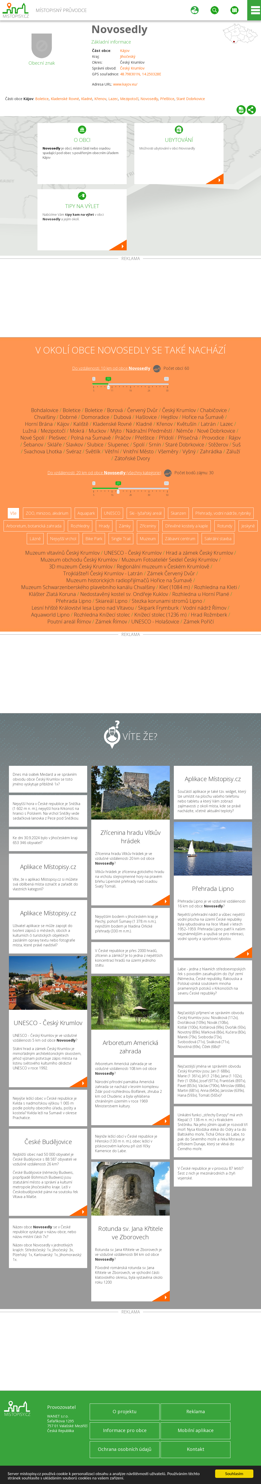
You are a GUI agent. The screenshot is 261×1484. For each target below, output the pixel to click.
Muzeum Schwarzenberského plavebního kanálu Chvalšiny (88, 587)
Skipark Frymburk (158, 607)
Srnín (155, 444)
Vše (13, 513)
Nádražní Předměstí (149, 430)
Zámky (124, 526)
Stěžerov (218, 444)
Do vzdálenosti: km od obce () (104, 472)
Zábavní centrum (180, 538)
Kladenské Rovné (65, 98)
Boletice (42, 98)
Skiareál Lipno (111, 600)
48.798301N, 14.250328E (140, 74)
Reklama (195, 1411)
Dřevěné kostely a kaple (186, 526)
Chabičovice (213, 410)
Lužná (29, 430)
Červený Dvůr (142, 410)
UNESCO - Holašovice (155, 621)
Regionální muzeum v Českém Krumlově (163, 566)
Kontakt (195, 1449)
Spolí (139, 444)
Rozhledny (80, 526)
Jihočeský (127, 56)
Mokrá (77, 430)
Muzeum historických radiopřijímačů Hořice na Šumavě (129, 580)
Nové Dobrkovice (216, 430)
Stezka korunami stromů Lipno (167, 600)
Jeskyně (248, 526)
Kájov (124, 50)
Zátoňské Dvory (132, 458)
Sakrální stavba (217, 538)
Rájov (235, 437)
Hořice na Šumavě (203, 417)
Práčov (123, 437)
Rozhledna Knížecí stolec (102, 614)
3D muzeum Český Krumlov (80, 566)
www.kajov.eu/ (125, 84)
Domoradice (95, 417)
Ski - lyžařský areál (145, 513)
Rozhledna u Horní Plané (200, 594)
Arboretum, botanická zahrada (33, 526)
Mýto (116, 430)
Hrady (104, 526)
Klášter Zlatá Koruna (52, 594)
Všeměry (168, 451)
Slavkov (74, 444)
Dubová (122, 417)
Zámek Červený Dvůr (171, 573)
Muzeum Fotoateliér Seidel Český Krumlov (170, 559)
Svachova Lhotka (43, 451)
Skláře (54, 444)
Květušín (187, 423)
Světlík (93, 451)
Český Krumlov (132, 68)
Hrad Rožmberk (209, 614)
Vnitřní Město (138, 451)
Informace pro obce (125, 1430)
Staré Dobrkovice (190, 98)
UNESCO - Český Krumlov (133, 552)
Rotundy (224, 526)
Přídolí (166, 437)
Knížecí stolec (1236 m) (160, 614)
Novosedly (119, 29)
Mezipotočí (129, 98)
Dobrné (68, 417)
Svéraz (73, 451)
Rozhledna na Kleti (215, 587)
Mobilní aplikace (196, 1430)
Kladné (86, 98)
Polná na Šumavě (91, 437)
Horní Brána (39, 423)
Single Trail (120, 538)
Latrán (208, 423)
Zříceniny (148, 526)
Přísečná (188, 437)
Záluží (233, 451)
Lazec (113, 98)
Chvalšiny (44, 417)
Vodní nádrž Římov (204, 607)
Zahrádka (211, 451)
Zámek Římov (111, 621)
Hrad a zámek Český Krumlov (199, 552)
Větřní (112, 451)
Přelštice (167, 98)
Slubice (95, 444)
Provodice (213, 437)
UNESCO (112, 513)
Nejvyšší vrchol (63, 538)
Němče (184, 430)
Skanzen (178, 513)
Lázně (35, 538)
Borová (115, 410)
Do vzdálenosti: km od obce (111, 368)
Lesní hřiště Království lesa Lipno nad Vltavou (83, 607)
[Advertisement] (130, 299)
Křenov (100, 98)
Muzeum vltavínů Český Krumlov (62, 552)
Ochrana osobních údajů (124, 1449)
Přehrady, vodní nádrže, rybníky (223, 513)
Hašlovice (146, 417)
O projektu (125, 1411)
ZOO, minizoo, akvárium (47, 513)
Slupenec (118, 444)
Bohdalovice (44, 410)
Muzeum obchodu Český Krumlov (79, 559)
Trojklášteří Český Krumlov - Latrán (103, 573)
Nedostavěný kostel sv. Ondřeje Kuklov (124, 594)
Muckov (97, 430)
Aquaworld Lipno (50, 614)
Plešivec (58, 437)
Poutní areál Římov (69, 621)
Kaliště (80, 423)
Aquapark (86, 513)
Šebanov (33, 444)
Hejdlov (169, 417)
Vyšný (188, 451)
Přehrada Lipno (73, 600)
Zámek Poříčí (199, 621)
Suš (236, 444)
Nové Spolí (32, 437)
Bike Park (93, 538)
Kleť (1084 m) (174, 587)
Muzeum (148, 538)
